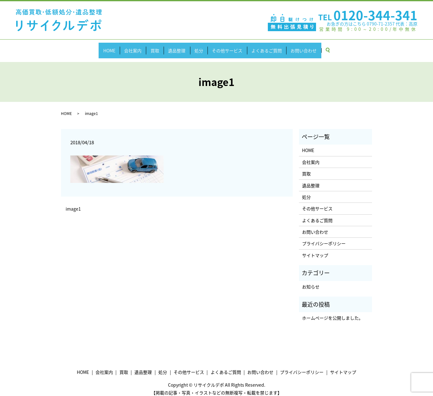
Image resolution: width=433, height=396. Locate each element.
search (348, 47)
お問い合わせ (318, 47)
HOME (95, 47)
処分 (201, 47)
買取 (148, 47)
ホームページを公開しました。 (332, 312)
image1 (73, 203)
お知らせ (310, 280)
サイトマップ (315, 249)
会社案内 (122, 47)
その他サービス (233, 47)
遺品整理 (175, 47)
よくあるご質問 (277, 47)
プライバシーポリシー (324, 237)
